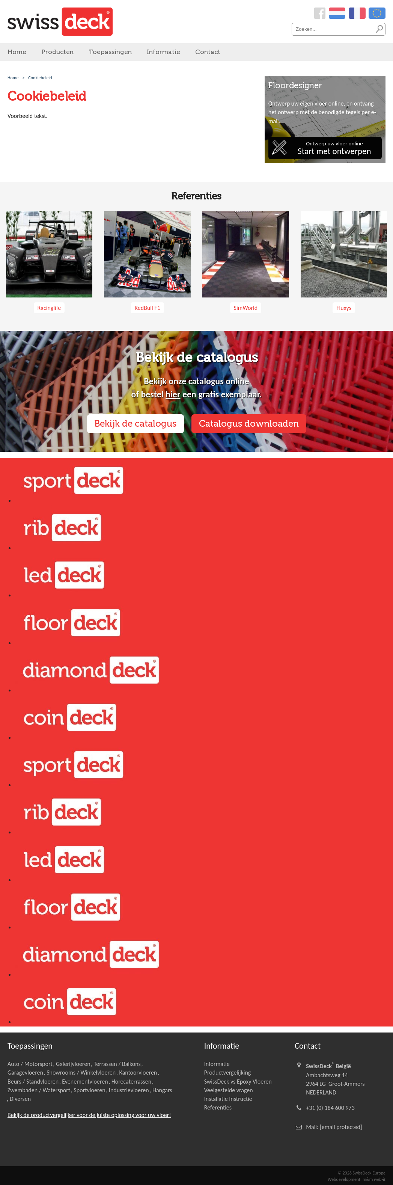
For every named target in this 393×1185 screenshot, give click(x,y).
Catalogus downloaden (249, 423)
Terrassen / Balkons (117, 1063)
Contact (207, 52)
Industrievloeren (129, 1090)
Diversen (20, 1098)
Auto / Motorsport (30, 1063)
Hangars (162, 1090)
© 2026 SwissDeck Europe (361, 1173)
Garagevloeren (25, 1072)
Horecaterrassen (131, 1081)
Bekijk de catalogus (135, 423)
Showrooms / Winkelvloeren (81, 1072)
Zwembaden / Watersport (39, 1090)
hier (173, 394)
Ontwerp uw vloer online (334, 148)
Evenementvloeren (85, 1081)
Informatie (163, 52)
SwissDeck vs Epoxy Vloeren (238, 1081)
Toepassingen (110, 52)
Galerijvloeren (73, 1063)
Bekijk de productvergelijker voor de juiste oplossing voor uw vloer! (89, 1115)
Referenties (218, 1107)
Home (17, 52)
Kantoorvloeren (138, 1072)
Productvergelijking (227, 1072)
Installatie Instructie (228, 1098)
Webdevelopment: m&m (356, 1179)
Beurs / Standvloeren (33, 1081)
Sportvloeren (89, 1090)
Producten (57, 52)
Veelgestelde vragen (228, 1090)
